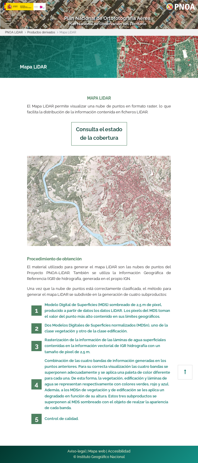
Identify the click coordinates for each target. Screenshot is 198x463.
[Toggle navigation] (8, 21)
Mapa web (96, 451)
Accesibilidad (119, 451)
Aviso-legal (76, 451)
